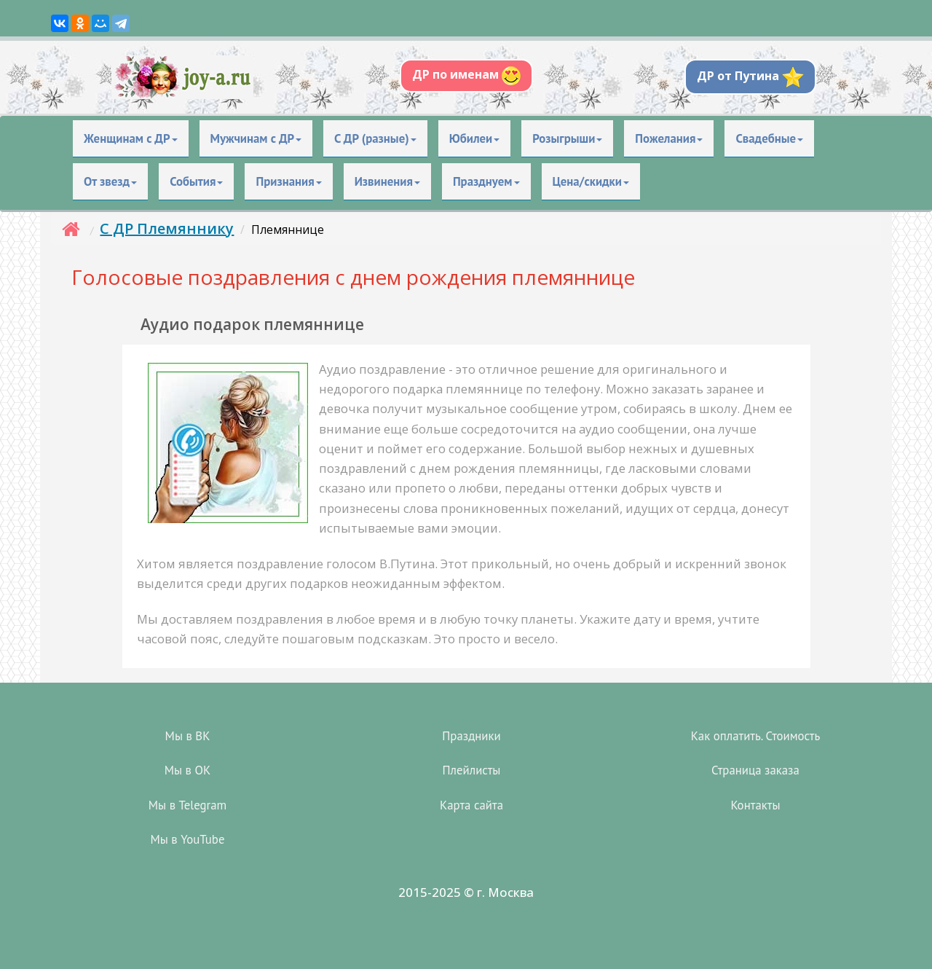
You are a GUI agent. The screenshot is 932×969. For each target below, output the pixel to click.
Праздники (471, 736)
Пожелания (669, 138)
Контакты (755, 805)
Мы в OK (187, 770)
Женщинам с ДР (131, 138)
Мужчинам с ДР (256, 138)
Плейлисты (472, 770)
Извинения (387, 181)
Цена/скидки (591, 181)
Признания (288, 181)
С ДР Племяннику (167, 228)
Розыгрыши (567, 138)
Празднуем (486, 181)
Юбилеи (474, 138)
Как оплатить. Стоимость (756, 736)
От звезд (110, 181)
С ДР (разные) (375, 138)
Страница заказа (755, 770)
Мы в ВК (187, 736)
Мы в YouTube (188, 839)
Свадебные (769, 138)
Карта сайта (471, 805)
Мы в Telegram (187, 805)
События (196, 181)
